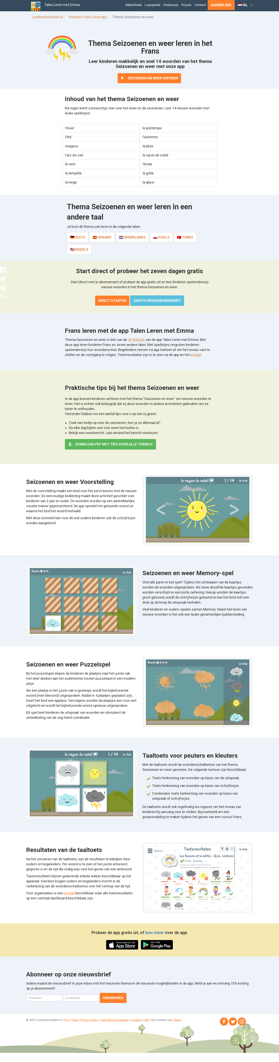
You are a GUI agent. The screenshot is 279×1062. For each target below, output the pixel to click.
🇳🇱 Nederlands (132, 237)
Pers (67, 1020)
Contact (200, 5)
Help (146, 1020)
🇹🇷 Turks (185, 237)
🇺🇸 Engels (79, 249)
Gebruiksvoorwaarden (115, 1020)
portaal (195, 355)
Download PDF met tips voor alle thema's (110, 444)
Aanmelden (221, 5)
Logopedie (152, 5)
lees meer (154, 932)
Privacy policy (90, 1020)
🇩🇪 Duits (77, 237)
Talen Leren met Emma (62, 5)
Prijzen (186, 5)
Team (75, 1020)
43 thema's (136, 340)
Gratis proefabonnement (157, 301)
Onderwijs (170, 5)
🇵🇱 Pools (161, 237)
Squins (177, 1020)
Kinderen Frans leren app (88, 17)
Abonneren (113, 998)
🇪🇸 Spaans (102, 237)
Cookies (136, 1020)
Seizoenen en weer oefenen (149, 78)
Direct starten (112, 301)
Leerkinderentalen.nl (47, 17)
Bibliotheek (134, 5)
